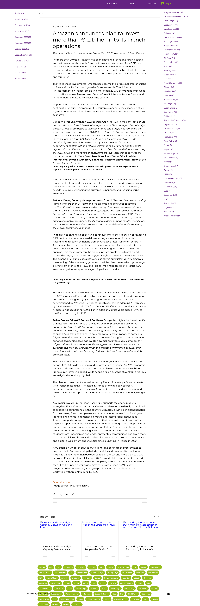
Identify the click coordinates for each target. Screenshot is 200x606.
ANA (148, 583)
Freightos (126, 578)
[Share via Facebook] (54, 494)
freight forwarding (111, 578)
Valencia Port (155, 567)
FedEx (85, 583)
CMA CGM (140, 572)
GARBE (110, 567)
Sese (101, 567)
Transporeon (55, 583)
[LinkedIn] (168, 593)
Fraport (139, 583)
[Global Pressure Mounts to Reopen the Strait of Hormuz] (100, 531)
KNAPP (143, 567)
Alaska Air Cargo (97, 572)
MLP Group (68, 567)
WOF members (123, 567)
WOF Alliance (127, 572)
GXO (134, 567)
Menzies (92, 567)
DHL (50, 567)
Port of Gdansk (44, 572)
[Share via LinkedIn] (66, 494)
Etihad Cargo (82, 572)
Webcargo (43, 583)
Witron (102, 583)
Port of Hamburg (126, 583)
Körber (76, 583)
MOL (94, 583)
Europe (97, 578)
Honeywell (147, 578)
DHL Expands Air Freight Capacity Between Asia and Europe (57, 548)
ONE (58, 567)
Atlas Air (64, 578)
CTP (71, 572)
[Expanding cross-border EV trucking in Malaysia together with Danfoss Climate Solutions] (141, 531)
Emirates (87, 578)
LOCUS (136, 578)
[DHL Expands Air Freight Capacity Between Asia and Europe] (58, 531)
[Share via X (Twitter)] (60, 494)
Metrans (112, 583)
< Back (40, 13)
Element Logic (52, 578)
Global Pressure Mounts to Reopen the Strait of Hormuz (100, 548)
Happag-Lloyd (113, 572)
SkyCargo (75, 578)
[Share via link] (73, 494)
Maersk (42, 567)
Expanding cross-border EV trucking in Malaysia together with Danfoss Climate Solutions (140, 548)
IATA (40, 578)
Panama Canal (60, 572)
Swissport (81, 567)
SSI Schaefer (153, 572)
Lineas (67, 583)
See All (157, 516)
